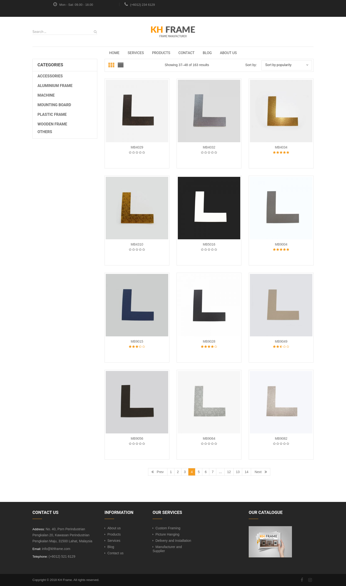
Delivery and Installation (173, 541)
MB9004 (281, 244)
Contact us (115, 553)
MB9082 (281, 438)
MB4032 (209, 147)
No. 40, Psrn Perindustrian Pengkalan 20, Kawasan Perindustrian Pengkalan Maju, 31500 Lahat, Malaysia (62, 535)
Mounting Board (54, 105)
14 (246, 472)
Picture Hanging (167, 534)
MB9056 (137, 438)
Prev (160, 472)
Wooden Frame (52, 124)
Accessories (50, 76)
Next (258, 472)
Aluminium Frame (55, 85)
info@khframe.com (56, 549)
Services (113, 541)
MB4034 (281, 147)
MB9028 (209, 341)
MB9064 (209, 438)
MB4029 (137, 147)
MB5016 (209, 244)
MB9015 (137, 341)
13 (238, 472)
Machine (46, 95)
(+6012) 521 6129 (62, 556)
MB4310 (137, 244)
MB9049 (281, 341)
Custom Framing (167, 528)
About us (114, 528)
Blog (110, 547)
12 (229, 472)
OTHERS (44, 132)
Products (114, 534)
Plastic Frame (52, 114)
